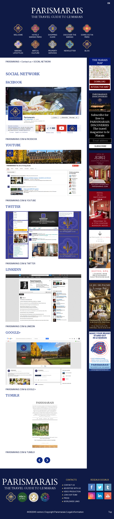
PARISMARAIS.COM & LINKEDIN (20, 326)
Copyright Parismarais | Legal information (64, 512)
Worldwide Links (71, 501)
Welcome (18, 30)
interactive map (100, 87)
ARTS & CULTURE (35, 47)
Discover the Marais (69, 31)
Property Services (52, 47)
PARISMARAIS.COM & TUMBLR (20, 452)
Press (66, 498)
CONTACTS (71, 480)
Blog (87, 46)
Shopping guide (52, 31)
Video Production (72, 492)
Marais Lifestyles (18, 47)
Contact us (69, 485)
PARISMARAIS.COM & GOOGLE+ (21, 389)
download (99, 81)
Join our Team (70, 495)
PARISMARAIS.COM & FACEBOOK (21, 139)
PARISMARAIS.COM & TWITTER (20, 263)
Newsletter (70, 46)
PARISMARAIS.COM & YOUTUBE (21, 200)
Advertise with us (72, 488)
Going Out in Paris (87, 31)
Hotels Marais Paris (35, 31)
